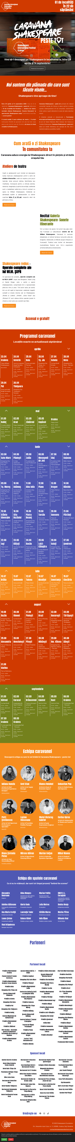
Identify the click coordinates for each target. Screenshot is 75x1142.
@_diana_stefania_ (6, 863)
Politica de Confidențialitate (9, 1135)
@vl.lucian (22, 827)
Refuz (11, 1139)
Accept (4, 1139)
